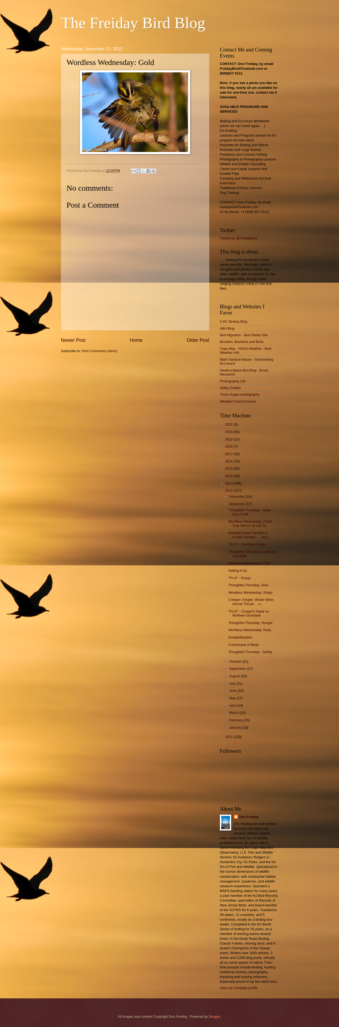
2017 (229, 454)
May (233, 698)
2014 (229, 476)
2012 (229, 490)
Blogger (214, 1017)
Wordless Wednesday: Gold (249, 563)
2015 (229, 468)
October (235, 661)
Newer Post (73, 340)
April (233, 705)
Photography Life (233, 381)
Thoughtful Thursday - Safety (250, 652)
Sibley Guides (230, 388)
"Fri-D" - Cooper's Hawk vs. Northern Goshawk (249, 613)
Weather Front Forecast (238, 401)
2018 (229, 446)
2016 (229, 461)
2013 (229, 483)
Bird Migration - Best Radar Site (244, 335)
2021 (229, 424)
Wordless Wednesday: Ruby (249, 630)
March (234, 713)
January (235, 727)
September (238, 669)
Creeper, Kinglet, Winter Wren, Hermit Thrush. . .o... (251, 602)
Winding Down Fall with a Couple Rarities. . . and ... (249, 535)
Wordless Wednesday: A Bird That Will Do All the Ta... (250, 523)
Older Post (198, 340)
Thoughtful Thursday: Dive (248, 585)
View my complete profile (239, 988)
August (235, 676)
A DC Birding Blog (233, 322)
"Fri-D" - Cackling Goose (246, 544)
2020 (229, 432)
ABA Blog (227, 328)
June (233, 691)
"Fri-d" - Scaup (239, 578)
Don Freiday (249, 817)
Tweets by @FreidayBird (238, 238)
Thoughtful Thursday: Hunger (250, 623)
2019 (229, 439)
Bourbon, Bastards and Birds (242, 342)
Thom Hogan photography (240, 394)
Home (136, 340)
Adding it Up (237, 571)
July (232, 683)
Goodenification (240, 637)
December (237, 497)
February (236, 720)
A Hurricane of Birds (243, 645)
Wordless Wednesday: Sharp (250, 593)
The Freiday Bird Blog (133, 23)
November (237, 504)
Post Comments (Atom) (99, 351)
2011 (229, 737)
